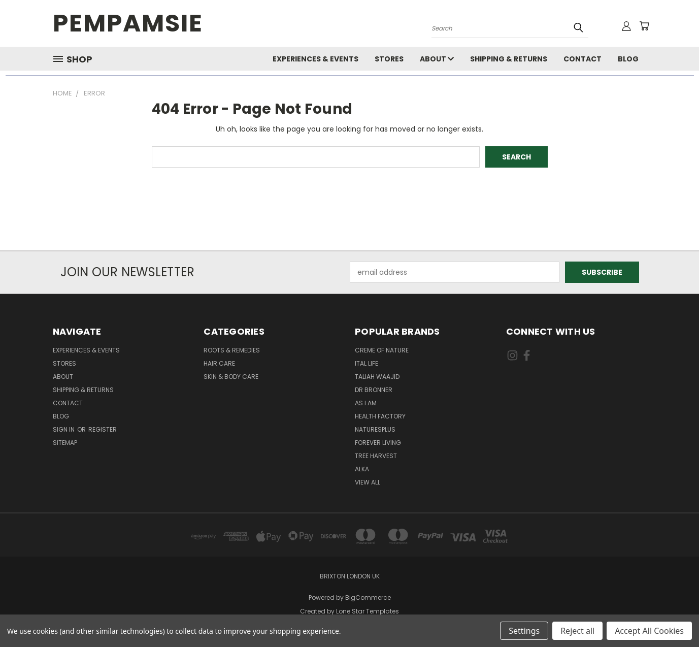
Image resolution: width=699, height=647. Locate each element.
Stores (389, 59)
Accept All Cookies (649, 630)
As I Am (366, 403)
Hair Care (219, 363)
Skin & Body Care (231, 376)
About (437, 59)
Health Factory (380, 416)
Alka (362, 469)
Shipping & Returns (508, 59)
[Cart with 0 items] (644, 26)
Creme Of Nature (382, 350)
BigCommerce (368, 597)
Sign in (64, 429)
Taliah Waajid (377, 376)
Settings (524, 630)
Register (102, 429)
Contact (582, 59)
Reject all (577, 630)
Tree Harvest (376, 455)
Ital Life (366, 363)
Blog (628, 59)
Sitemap (65, 442)
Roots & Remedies (232, 350)
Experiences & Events (315, 59)
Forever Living (378, 442)
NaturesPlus (375, 429)
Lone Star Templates (367, 611)
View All (367, 482)
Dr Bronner (373, 389)
